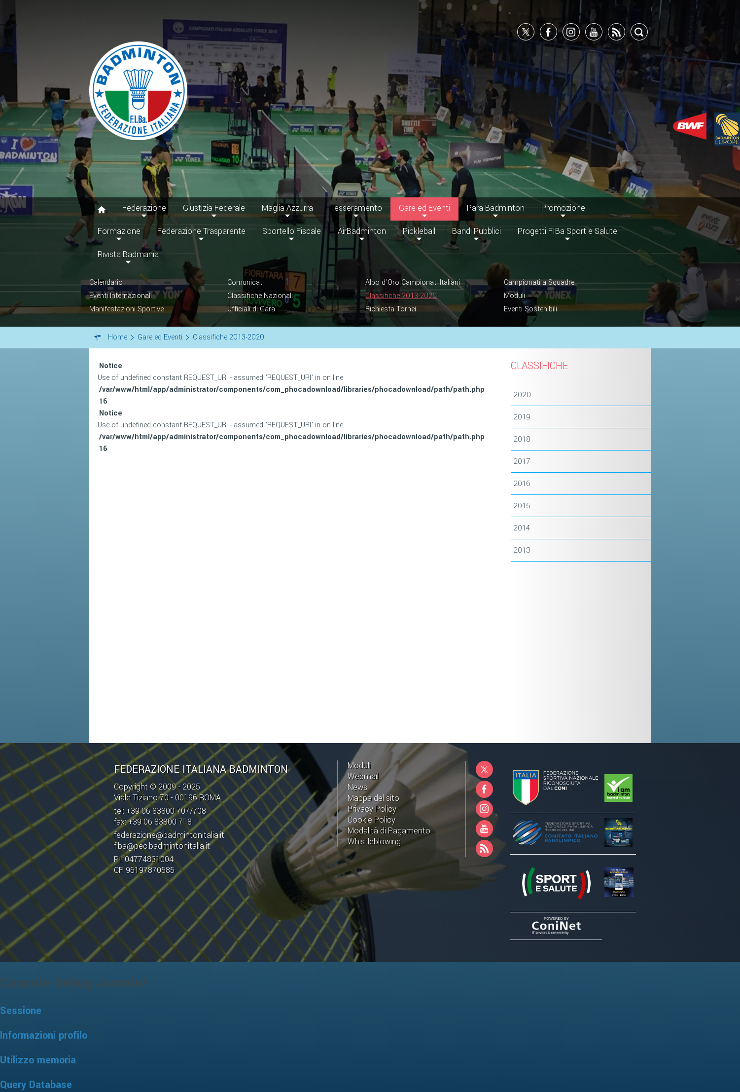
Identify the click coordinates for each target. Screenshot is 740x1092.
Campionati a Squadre (539, 282)
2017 (521, 461)
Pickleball (419, 231)
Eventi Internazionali (120, 296)
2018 (521, 439)
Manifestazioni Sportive (126, 309)
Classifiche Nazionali (260, 296)
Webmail (363, 776)
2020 (522, 394)
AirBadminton (362, 231)
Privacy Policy (372, 809)
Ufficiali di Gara (251, 309)
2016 (521, 483)
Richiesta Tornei (390, 309)
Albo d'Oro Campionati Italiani (412, 282)
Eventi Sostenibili (530, 309)
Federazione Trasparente (201, 231)
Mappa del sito (373, 798)
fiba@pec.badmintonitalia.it (162, 846)
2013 (521, 550)
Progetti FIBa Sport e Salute (567, 231)
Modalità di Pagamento (389, 830)
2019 (521, 417)
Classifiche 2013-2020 (401, 296)
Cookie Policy (371, 820)
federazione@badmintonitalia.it (169, 835)
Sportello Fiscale (291, 231)
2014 (521, 528)
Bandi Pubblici (476, 231)
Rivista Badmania (128, 254)
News (357, 787)
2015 (521, 505)
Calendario (106, 282)
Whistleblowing (374, 841)
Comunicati (245, 282)
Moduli (514, 296)
